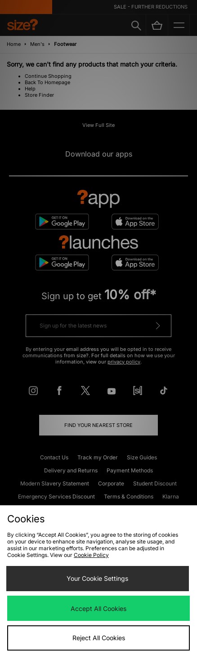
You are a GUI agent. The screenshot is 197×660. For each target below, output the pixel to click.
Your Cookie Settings (97, 578)
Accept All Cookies (98, 608)
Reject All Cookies (98, 638)
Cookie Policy (91, 555)
